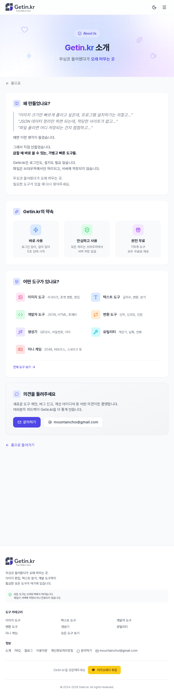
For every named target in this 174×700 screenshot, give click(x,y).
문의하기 (27, 422)
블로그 (28, 650)
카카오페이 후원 (104, 670)
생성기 (65, 627)
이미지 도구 (13, 620)
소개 (8, 650)
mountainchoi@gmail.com (73, 422)
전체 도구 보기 (24, 367)
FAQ (18, 650)
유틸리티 (122, 627)
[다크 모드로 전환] (154, 7)
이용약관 (41, 650)
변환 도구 (11, 627)
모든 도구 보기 (70, 633)
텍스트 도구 (68, 620)
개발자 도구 (124, 620)
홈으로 (13, 83)
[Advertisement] (87, 503)
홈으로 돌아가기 (20, 445)
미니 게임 (11, 633)
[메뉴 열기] (164, 7)
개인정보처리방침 (62, 650)
